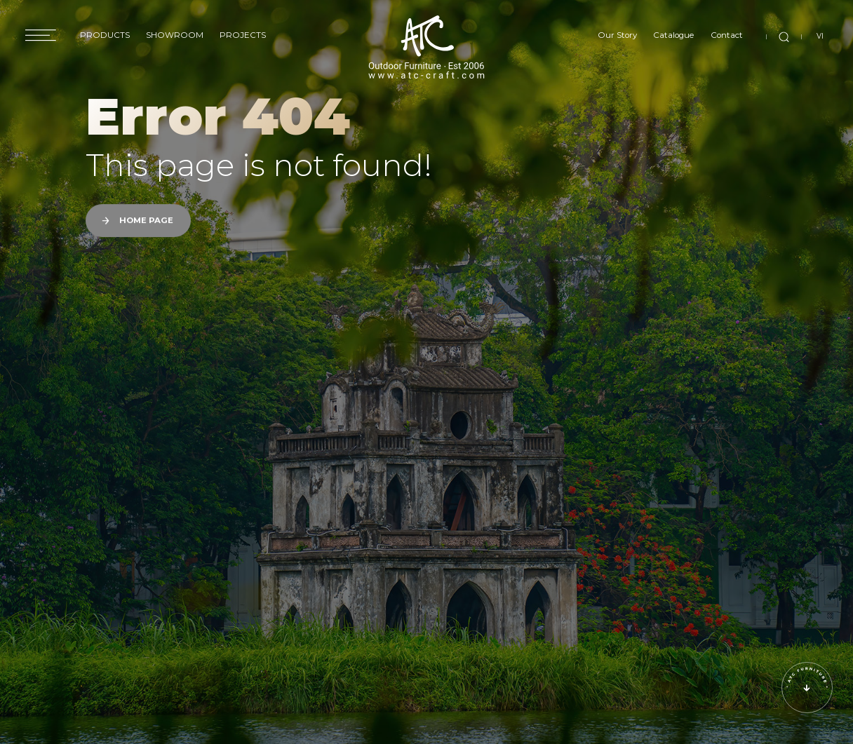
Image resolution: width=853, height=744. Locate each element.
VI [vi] (820, 36)
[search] (783, 36)
